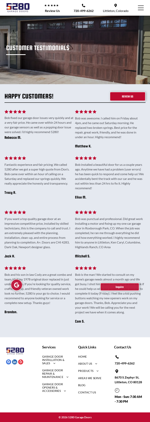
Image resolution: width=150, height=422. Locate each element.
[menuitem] (55, 361)
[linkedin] (14, 362)
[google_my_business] (8, 362)
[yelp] (20, 362)
